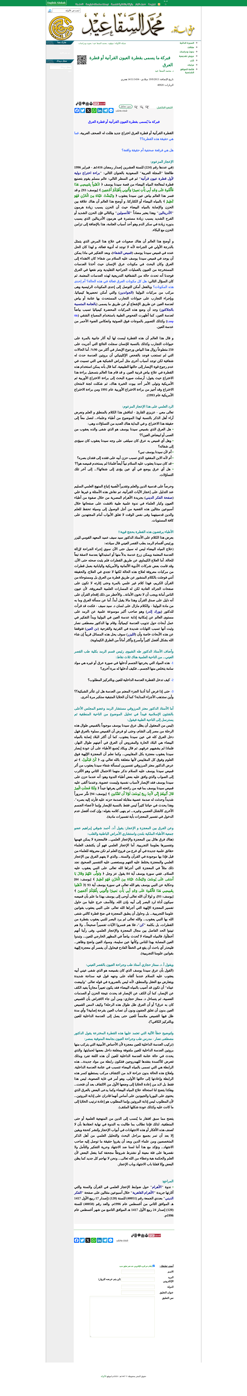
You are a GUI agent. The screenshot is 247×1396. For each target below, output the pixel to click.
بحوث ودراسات (187, 52)
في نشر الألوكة (65, 53)
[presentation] (149, 1349)
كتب (192, 61)
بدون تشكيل (125, 106)
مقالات (190, 47)
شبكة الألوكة (120, 43)
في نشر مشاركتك (64, 48)
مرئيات (190, 65)
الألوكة (103, 1376)
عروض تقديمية (186, 56)
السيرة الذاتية (187, 43)
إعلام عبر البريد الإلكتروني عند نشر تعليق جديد (135, 1266)
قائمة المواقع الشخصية (187, 70)
